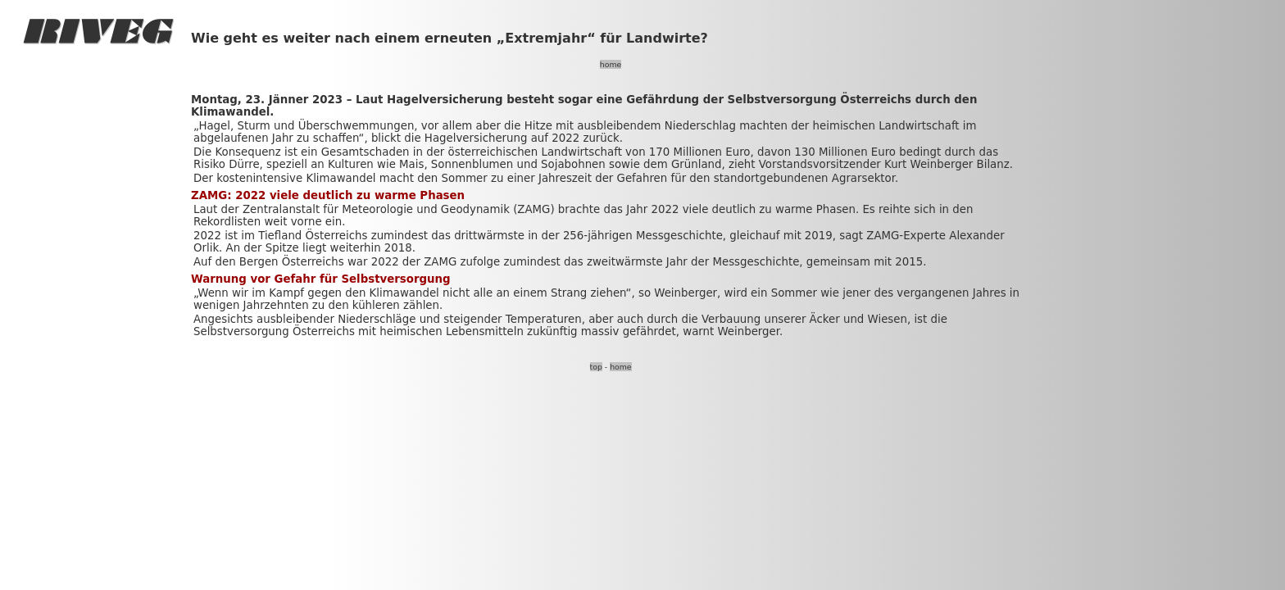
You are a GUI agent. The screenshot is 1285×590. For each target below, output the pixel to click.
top (596, 366)
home (610, 64)
